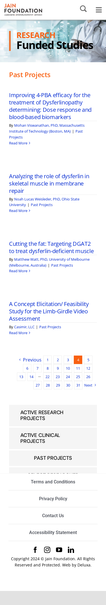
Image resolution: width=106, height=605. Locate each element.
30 (68, 385)
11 (78, 368)
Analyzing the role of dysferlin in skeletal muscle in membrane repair (49, 183)
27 (38, 385)
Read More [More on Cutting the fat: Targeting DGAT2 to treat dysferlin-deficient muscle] (18, 270)
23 (58, 376)
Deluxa (83, 565)
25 (78, 376)
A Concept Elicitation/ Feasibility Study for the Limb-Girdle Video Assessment (49, 311)
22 (47, 376)
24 (68, 376)
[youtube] (59, 550)
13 (21, 376)
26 (88, 376)
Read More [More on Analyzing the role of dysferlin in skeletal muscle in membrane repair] (18, 210)
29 (58, 385)
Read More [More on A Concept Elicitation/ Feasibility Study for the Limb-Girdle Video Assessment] (18, 332)
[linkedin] (71, 550)
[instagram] (47, 550)
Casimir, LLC (24, 326)
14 (31, 376)
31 (78, 385)
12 (88, 368)
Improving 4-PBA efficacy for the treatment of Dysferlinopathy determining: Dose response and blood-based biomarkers (50, 106)
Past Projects (42, 204)
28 (48, 385)
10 (68, 368)
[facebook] (35, 550)
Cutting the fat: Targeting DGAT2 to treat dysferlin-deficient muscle (51, 247)
